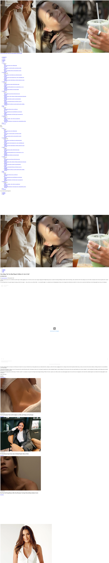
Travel (3, 106)
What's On (3, 181)
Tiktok (3, 61)
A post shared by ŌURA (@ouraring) (54, 364)
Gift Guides (4, 123)
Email (3, 271)
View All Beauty (2, 377)
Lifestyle (3, 91)
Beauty (3, 62)
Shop (3, 105)
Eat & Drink (4, 72)
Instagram (3, 60)
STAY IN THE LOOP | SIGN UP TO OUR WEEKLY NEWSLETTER (11, 53)
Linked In (3, 270)
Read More (2, 416)
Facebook (3, 59)
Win (3, 188)
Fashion (3, 81)
